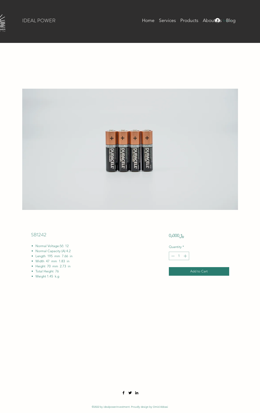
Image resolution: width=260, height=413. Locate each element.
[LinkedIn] (137, 393)
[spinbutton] (179, 256)
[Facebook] (123, 393)
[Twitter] (130, 393)
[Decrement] (172, 256)
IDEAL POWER (38, 20)
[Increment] (186, 256)
